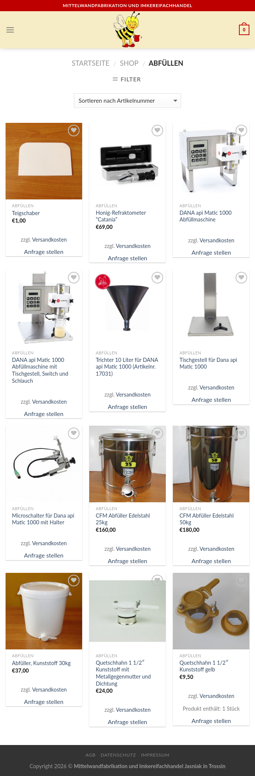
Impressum (155, 755)
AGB (90, 755)
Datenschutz (118, 755)
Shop (129, 63)
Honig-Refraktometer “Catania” (121, 216)
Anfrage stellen (43, 251)
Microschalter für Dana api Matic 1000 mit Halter (43, 519)
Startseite (90, 63)
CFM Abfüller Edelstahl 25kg (123, 519)
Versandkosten (49, 239)
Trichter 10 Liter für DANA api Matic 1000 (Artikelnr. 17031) (127, 367)
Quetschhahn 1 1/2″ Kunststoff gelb (204, 666)
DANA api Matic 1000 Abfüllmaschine (206, 216)
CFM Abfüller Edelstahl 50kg (207, 519)
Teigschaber (26, 213)
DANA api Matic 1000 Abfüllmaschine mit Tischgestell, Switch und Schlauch (40, 370)
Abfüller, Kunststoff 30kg (41, 663)
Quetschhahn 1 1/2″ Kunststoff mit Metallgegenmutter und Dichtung (123, 673)
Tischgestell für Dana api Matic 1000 (208, 363)
